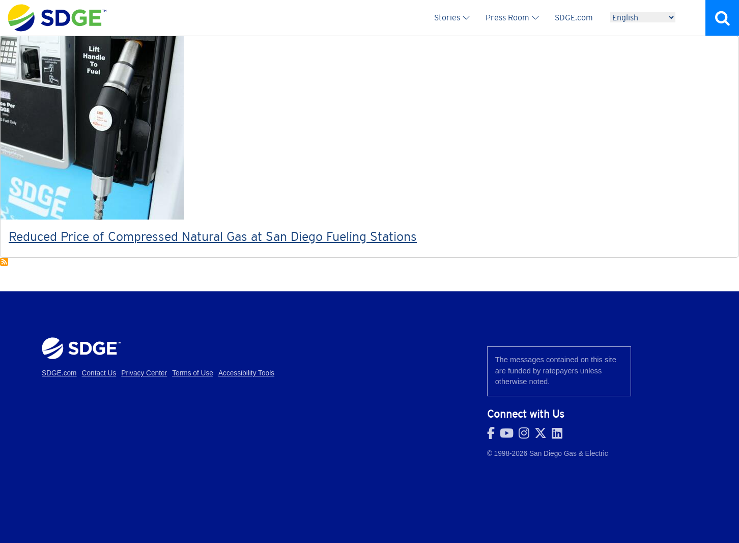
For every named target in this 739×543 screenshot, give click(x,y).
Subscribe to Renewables (4, 262)
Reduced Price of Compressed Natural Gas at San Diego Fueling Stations (213, 236)
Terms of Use (192, 373)
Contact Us (99, 373)
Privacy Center (144, 373)
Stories (447, 17)
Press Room (507, 17)
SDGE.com (574, 17)
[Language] (642, 17)
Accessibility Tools (246, 373)
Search (722, 18)
